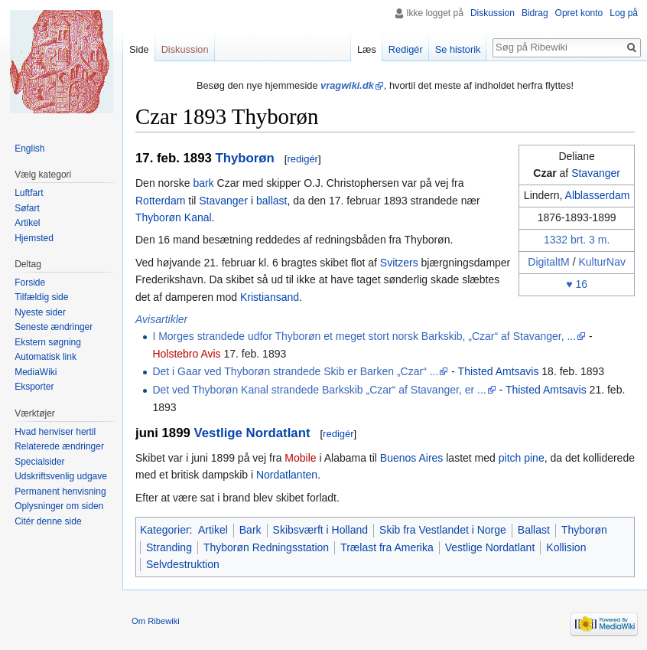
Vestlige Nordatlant (251, 433)
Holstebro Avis (186, 354)
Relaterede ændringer (59, 446)
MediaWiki (36, 372)
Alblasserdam (597, 195)
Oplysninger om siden (59, 506)
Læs (366, 49)
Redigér (406, 49)
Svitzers (399, 262)
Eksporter (34, 386)
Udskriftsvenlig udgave (61, 476)
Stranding (169, 547)
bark (203, 183)
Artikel (213, 530)
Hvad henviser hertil (55, 431)
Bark (250, 530)
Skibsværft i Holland (321, 530)
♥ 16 (576, 284)
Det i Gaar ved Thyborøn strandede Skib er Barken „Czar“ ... (295, 371)
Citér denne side (48, 521)
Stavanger (595, 173)
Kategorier (165, 530)
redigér (302, 159)
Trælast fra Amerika (387, 547)
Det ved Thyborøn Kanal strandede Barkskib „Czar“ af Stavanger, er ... (319, 390)
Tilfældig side (41, 297)
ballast (271, 200)
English (29, 148)
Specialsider (39, 461)
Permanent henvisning (60, 491)
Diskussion (492, 13)
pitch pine (522, 458)
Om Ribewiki (156, 621)
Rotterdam (160, 200)
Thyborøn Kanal (173, 217)
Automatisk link (45, 356)
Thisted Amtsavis (498, 371)
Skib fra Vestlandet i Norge (442, 530)
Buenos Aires (412, 458)
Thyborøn (244, 158)
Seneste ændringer (54, 327)
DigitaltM (548, 262)
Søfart (27, 208)
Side (139, 49)
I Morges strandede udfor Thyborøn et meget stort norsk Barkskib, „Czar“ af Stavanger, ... (364, 336)
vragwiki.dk (347, 85)
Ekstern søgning (48, 342)
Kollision (566, 547)
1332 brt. (565, 240)
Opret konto (579, 13)
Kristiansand (269, 297)
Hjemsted (34, 238)
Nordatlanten (286, 475)
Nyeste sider (40, 312)
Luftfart (29, 193)
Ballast (534, 530)
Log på (624, 13)
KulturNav (601, 262)
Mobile (300, 458)
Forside (30, 282)
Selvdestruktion (182, 564)
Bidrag (535, 13)
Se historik (458, 49)
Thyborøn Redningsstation (266, 547)
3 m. (599, 240)
